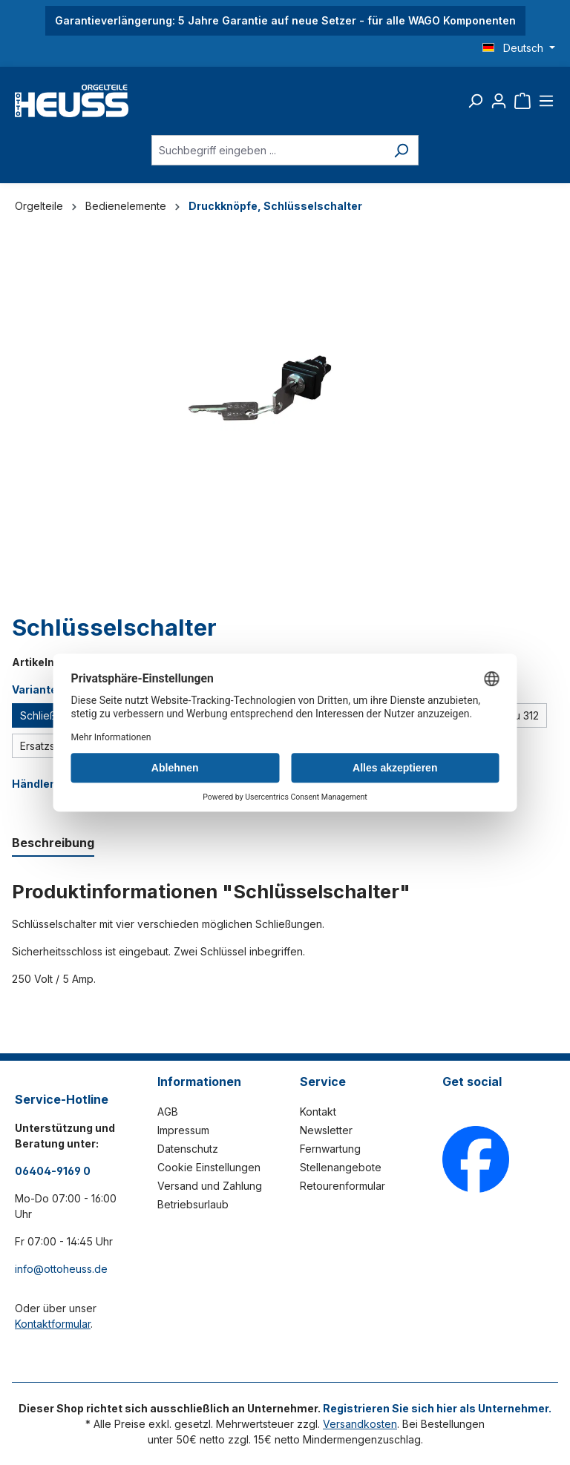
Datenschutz (187, 1148)
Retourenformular (342, 1185)
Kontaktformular (53, 1323)
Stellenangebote (340, 1167)
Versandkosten (360, 1424)
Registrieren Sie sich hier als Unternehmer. (437, 1408)
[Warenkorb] (522, 101)
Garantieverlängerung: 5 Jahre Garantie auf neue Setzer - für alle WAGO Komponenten (285, 20)
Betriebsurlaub (193, 1204)
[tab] (53, 843)
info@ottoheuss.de (61, 1268)
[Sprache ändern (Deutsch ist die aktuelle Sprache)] (518, 48)
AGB (167, 1111)
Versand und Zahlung (209, 1185)
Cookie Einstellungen (209, 1167)
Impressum (183, 1130)
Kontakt (318, 1111)
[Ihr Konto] (499, 101)
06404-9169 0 (53, 1171)
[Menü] (546, 101)
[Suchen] (475, 101)
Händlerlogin (46, 783)
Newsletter (326, 1130)
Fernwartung (330, 1148)
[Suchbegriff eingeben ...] (267, 150)
